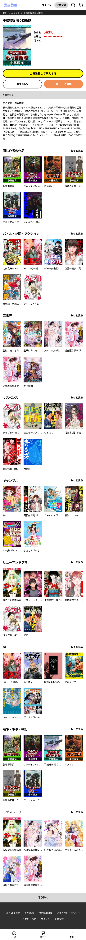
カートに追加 (64, 84)
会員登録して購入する (43, 73)
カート (43, 937)
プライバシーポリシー (68, 912)
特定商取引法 (45, 912)
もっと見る (77, 150)
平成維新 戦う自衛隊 (33, 13)
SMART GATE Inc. (54, 36)
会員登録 (61, 5)
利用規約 (29, 912)
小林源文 (48, 32)
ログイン (47, 5)
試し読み (22, 84)
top (5, 13)
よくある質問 (13, 912)
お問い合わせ (29, 919)
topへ (43, 897)
